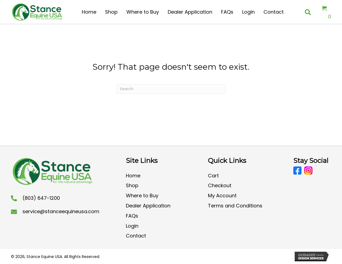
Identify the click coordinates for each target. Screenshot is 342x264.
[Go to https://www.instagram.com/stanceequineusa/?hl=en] (308, 170)
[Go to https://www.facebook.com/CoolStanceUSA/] (297, 170)
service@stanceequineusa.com (60, 211)
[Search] (171, 89)
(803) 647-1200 (41, 198)
